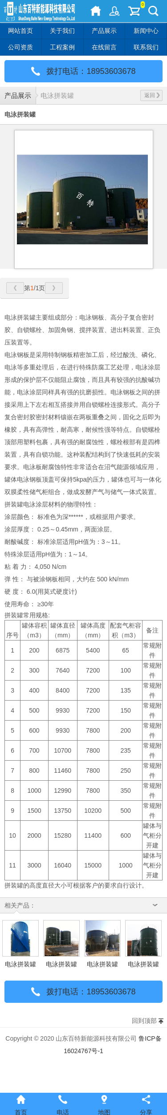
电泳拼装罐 (57, 95)
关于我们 (62, 30)
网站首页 (20, 30)
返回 (152, 95)
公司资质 (20, 47)
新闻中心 (146, 30)
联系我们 (146, 47)
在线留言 (104, 47)
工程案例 (62, 47)
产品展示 (104, 30)
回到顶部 (144, 1020)
